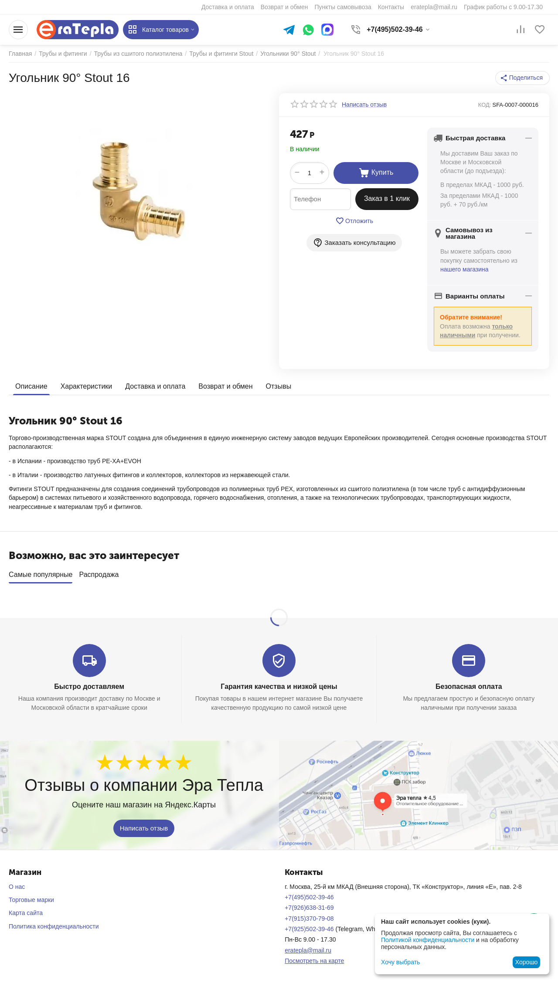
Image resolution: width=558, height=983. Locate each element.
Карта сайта (26, 909)
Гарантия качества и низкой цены (279, 683)
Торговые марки (31, 896)
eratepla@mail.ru (308, 947)
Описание (31, 386)
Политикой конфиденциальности (427, 939)
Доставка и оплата (155, 386)
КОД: (484, 105)
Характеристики (86, 386)
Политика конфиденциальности (54, 923)
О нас (17, 883)
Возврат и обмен (225, 386)
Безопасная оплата (469, 683)
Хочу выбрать (400, 962)
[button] (522, 78)
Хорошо (526, 962)
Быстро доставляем (89, 683)
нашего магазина (464, 269)
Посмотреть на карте (314, 957)
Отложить (354, 221)
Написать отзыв (144, 824)
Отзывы (279, 386)
